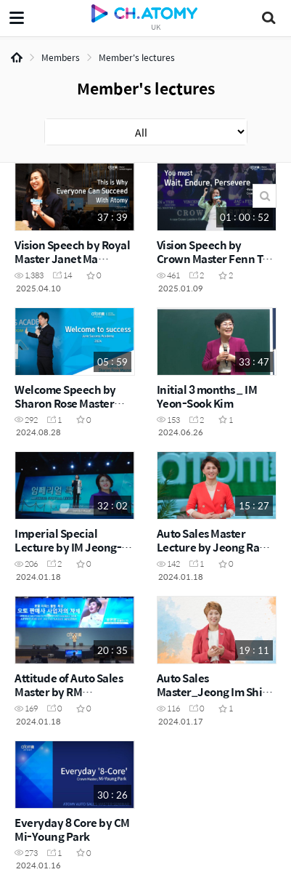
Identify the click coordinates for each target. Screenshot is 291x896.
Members (60, 57)
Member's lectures (137, 57)
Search (264, 196)
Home (16, 57)
